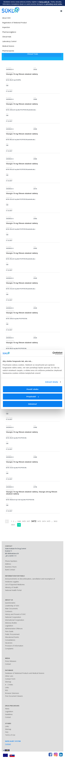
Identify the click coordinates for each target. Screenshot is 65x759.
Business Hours (11, 567)
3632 (55, 521)
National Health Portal (13, 590)
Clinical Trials (32, 54)
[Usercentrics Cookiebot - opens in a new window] (52, 353)
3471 (28, 521)
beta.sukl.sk (44, 2)
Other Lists (9, 676)
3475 (48, 521)
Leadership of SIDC (12, 606)
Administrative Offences (14, 628)
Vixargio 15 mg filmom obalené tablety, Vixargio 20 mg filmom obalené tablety (32, 493)
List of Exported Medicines (15, 584)
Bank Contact (10, 570)
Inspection (6, 27)
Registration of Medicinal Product (14, 23)
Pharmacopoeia (8, 51)
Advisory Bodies (11, 623)
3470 (24, 521)
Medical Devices (8, 46)
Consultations (10, 640)
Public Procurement (12, 634)
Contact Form (10, 679)
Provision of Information (14, 646)
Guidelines (9, 714)
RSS (6, 690)
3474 (44, 521)
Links (7, 687)
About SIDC (6, 18)
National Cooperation (13, 617)
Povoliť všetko (32, 389)
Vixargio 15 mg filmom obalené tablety (22, 74)
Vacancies (8, 643)
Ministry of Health (11, 587)
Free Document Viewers (14, 696)
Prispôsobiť (32, 397)
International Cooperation (14, 620)
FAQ (6, 732)
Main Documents (11, 608)
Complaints (9, 648)
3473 (39, 521)
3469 (19, 521)
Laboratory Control (9, 41)
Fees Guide (9, 631)
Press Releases (10, 661)
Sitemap (8, 682)
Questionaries (10, 603)
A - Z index (9, 685)
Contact (8, 664)
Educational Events (12, 637)
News (7, 709)
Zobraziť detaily (51, 382)
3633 (13, 525)
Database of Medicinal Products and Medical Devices (24, 673)
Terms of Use (10, 735)
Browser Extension (12, 693)
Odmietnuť (32, 404)
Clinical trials (6, 37)
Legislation (9, 626)
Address (8, 564)
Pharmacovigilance (9, 32)
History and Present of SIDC (15, 614)
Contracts (8, 611)
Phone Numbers (11, 561)
